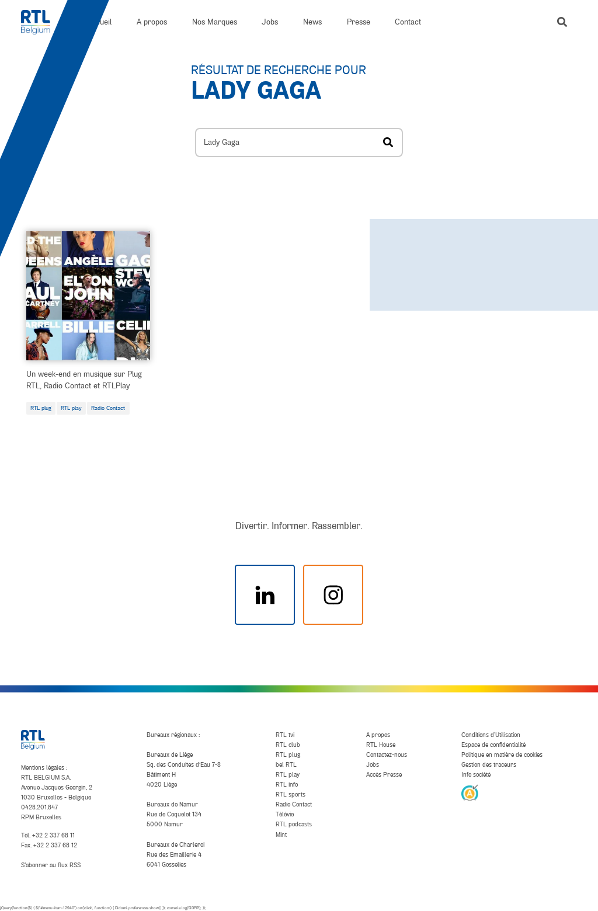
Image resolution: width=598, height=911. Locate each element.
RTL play (71, 408)
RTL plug (40, 408)
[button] (562, 22)
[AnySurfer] (469, 792)
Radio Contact (108, 408)
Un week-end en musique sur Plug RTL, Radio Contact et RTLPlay (84, 379)
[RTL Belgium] (41, 22)
